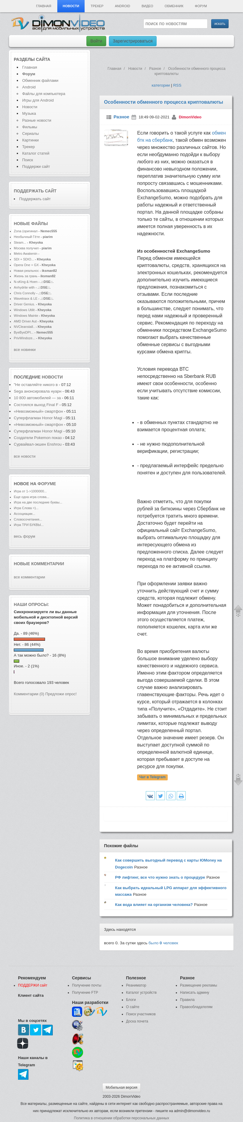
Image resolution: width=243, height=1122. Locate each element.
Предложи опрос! (60, 694)
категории (161, 85)
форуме (47, 483)
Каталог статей (35, 153)
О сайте (132, 1007)
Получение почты (86, 985)
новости (52, 377)
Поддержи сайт (36, 166)
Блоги (131, 1000)
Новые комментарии (39, 563)
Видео (147, 6)
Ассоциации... (24, 513)
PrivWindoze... (24, 338)
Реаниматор (136, 985)
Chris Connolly (24, 293)
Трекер (97, 6)
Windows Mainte (26, 315)
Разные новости (36, 120)
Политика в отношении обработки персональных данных (121, 1118)
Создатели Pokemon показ (38, 437)
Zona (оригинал (26, 231)
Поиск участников (141, 1014)
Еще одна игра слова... (31, 497)
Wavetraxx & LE (26, 298)
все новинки (25, 349)
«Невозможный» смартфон (39, 411)
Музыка (29, 113)
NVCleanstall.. (24, 326)
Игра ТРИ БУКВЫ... (29, 525)
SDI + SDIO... (24, 259)
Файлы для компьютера (43, 93)
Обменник (174, 6)
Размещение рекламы (198, 985)
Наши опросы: (31, 604)
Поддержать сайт (35, 190)
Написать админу (194, 992)
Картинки (30, 140)
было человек (163, 943)
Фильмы (29, 127)
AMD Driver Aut (25, 321)
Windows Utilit (24, 310)
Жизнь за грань (26, 276)
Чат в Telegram (152, 777)
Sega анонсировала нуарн (38, 391)
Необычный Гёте (27, 237)
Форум (201, 6)
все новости (24, 456)
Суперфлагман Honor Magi (38, 418)
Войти (96, 41)
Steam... (20, 242)
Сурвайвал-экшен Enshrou (38, 444)
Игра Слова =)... (26, 508)
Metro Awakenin (25, 253)
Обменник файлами (40, 80)
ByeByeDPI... (24, 332)
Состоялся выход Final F (36, 404)
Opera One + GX (26, 265)
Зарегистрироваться (132, 41)
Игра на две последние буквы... (38, 502)
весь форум (24, 536)
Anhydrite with (24, 287)
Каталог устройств (141, 992)
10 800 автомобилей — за (37, 398)
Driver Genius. (24, 304)
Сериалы (30, 133)
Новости (71, 6)
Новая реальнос (26, 270)
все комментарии (29, 577)
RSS (177, 85)
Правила (187, 1000)
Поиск (27, 160)
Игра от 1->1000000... (30, 491)
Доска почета (137, 1021)
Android (122, 6)
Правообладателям (196, 1007)
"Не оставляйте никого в (36, 384)
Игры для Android (38, 100)
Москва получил (26, 248)
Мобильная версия (121, 1087)
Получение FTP (85, 992)
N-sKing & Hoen (26, 281)
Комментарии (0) (29, 694)
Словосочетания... (28, 519)
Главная (43, 6)
